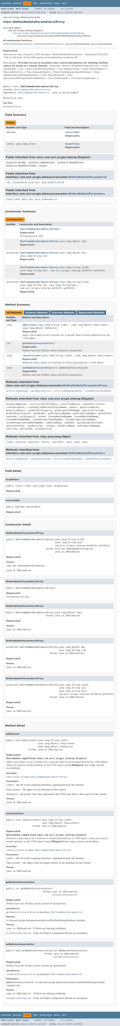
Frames (38, 9)
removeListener (31, 355)
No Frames (49, 9)
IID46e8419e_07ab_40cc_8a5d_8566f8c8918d (38, 182)
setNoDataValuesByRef (98, 391)
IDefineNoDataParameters (17, 44)
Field (23, 12)
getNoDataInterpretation (37, 343)
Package (17, 3)
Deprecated (46, 3)
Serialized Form (12, 106)
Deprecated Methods (91, 312)
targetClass (72, 144)
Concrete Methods (63, 312)
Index (57, 3)
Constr (32, 12)
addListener (29, 325)
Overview (6, 3)
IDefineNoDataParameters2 (49, 44)
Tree (35, 3)
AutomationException (64, 895)
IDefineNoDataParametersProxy (32, 89)
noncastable (72, 132)
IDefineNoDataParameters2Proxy (39, 229)
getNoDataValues (41, 391)
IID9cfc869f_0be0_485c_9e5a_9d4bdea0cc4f (32, 199)
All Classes (67, 9)
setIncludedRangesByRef (67, 391)
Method (42, 12)
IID (8, 182)
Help (64, 3)
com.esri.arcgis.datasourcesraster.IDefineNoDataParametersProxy (48, 33)
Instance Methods (37, 312)
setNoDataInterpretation (37, 368)
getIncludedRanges (17, 391)
